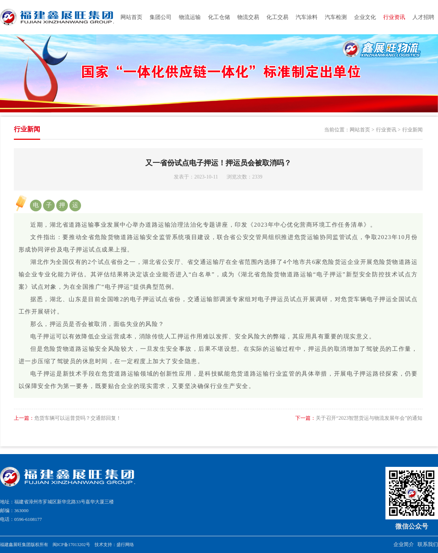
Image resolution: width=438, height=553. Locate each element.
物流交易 (248, 17)
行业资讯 (394, 17)
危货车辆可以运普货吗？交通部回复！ (67, 418)
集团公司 (161, 17)
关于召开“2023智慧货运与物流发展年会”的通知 (358, 418)
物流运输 (190, 17)
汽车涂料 (307, 17)
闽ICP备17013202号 (71, 544)
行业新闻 (412, 130)
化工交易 (277, 17)
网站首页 (131, 17)
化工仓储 (219, 17)
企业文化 (365, 17)
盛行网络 (125, 544)
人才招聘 (423, 17)
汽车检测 (336, 17)
